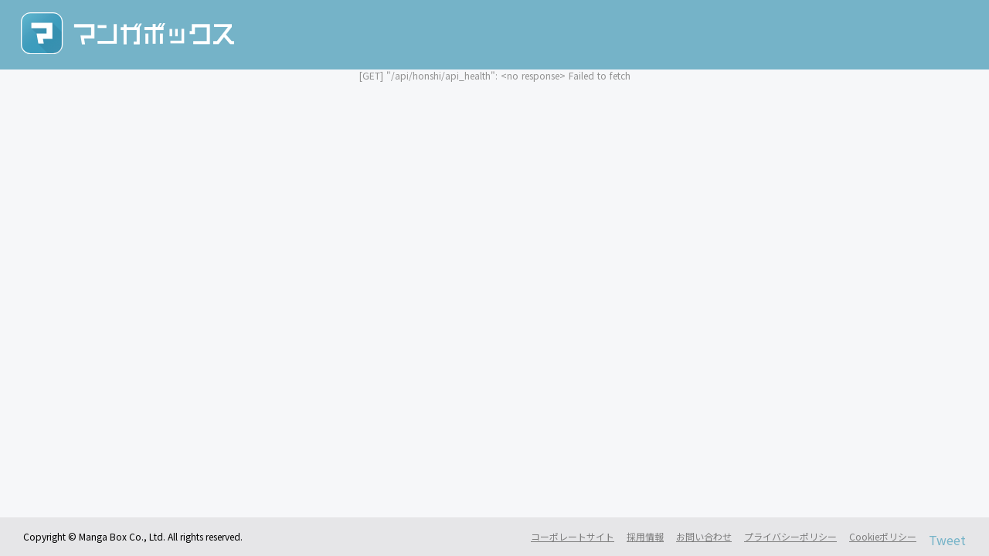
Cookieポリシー (882, 537)
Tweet (947, 540)
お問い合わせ (704, 537)
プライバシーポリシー (790, 537)
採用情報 (645, 537)
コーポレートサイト (572, 537)
